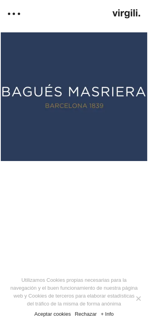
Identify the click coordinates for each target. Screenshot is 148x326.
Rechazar (86, 314)
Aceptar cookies (52, 314)
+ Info (107, 314)
